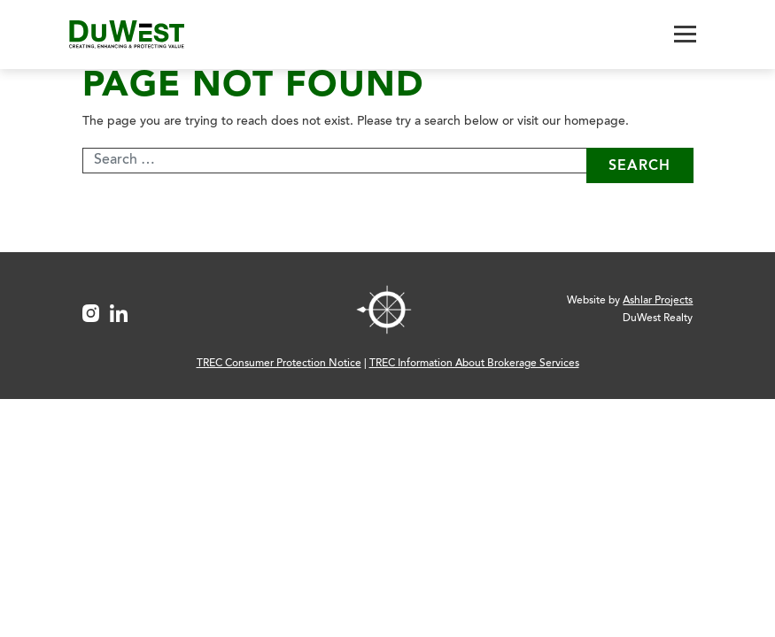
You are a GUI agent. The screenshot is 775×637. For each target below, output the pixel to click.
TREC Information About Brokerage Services (474, 363)
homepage (594, 122)
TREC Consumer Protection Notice (279, 363)
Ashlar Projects (658, 300)
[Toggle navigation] (685, 34)
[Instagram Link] (96, 309)
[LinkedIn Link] (124, 309)
